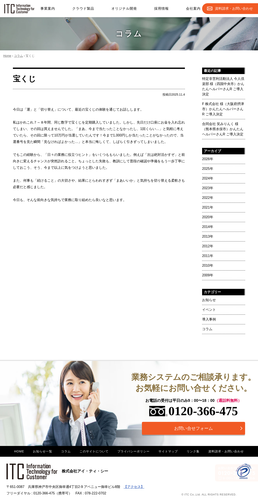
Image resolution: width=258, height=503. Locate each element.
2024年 (207, 178)
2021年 (207, 207)
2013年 (207, 236)
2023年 (207, 188)
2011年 (207, 256)
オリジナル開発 (124, 8)
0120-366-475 (193, 411)
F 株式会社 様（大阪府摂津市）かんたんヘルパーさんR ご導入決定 (223, 109)
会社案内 (193, 8)
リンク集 (193, 451)
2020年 (207, 217)
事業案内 (47, 8)
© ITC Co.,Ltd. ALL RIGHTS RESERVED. (208, 494)
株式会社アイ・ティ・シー (57, 471)
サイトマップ (168, 451)
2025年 (207, 168)
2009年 (207, 275)
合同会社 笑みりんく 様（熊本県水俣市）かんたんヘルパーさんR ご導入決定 (222, 129)
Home (7, 55)
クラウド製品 (83, 8)
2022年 (207, 198)
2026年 (207, 159)
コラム (18, 55)
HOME (19, 451)
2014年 (207, 227)
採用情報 (161, 8)
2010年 (207, 265)
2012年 (207, 246)
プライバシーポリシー (133, 451)
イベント (209, 309)
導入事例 (209, 319)
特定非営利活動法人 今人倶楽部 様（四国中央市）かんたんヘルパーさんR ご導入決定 (223, 86)
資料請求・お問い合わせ (226, 451)
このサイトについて (94, 451)
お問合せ (234, 8)
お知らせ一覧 (42, 451)
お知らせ (209, 300)
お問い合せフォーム (193, 428)
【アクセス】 (134, 487)
